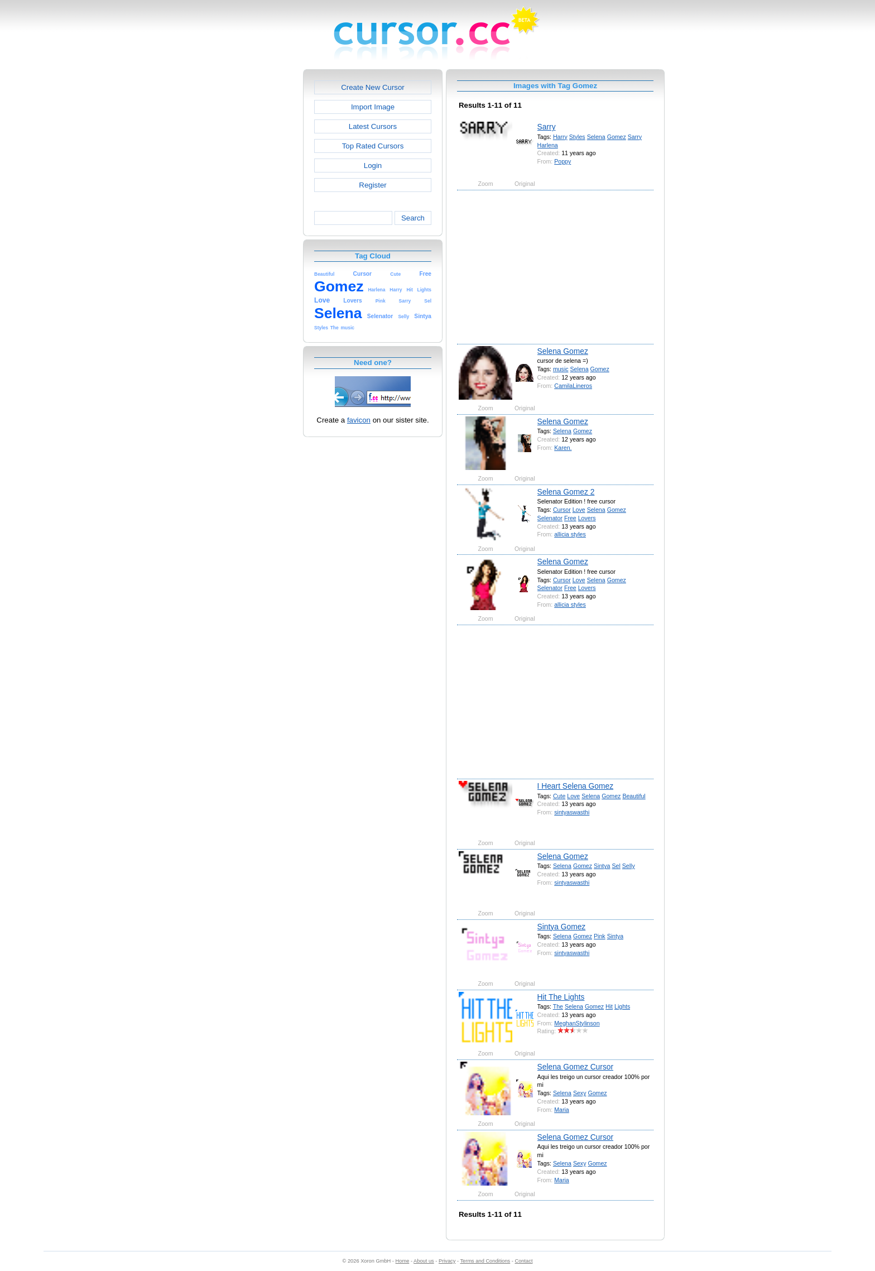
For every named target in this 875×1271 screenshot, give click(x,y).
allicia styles (570, 534)
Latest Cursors (373, 126)
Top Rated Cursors (373, 146)
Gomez (616, 136)
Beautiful (633, 796)
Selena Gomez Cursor (575, 1066)
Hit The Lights (561, 996)
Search (413, 218)
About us (424, 1261)
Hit (609, 1006)
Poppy (562, 161)
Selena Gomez (562, 351)
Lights (622, 1006)
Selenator (549, 518)
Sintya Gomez (561, 926)
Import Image (373, 107)
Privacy (447, 1261)
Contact (524, 1261)
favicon (359, 420)
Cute (559, 796)
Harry (560, 136)
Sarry (546, 126)
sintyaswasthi (571, 812)
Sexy (579, 1093)
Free (570, 518)
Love (579, 509)
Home (403, 1261)
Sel (616, 865)
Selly (628, 865)
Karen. (562, 447)
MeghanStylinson (576, 1023)
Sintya (602, 865)
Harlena (547, 145)
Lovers (587, 518)
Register (372, 185)
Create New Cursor (373, 87)
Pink (599, 936)
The (558, 1006)
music (561, 369)
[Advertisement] (255, 236)
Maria (561, 1109)
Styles (577, 136)
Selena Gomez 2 (566, 491)
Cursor (562, 509)
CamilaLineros (573, 385)
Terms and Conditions (485, 1261)
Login (373, 165)
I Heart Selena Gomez (575, 785)
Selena (596, 136)
